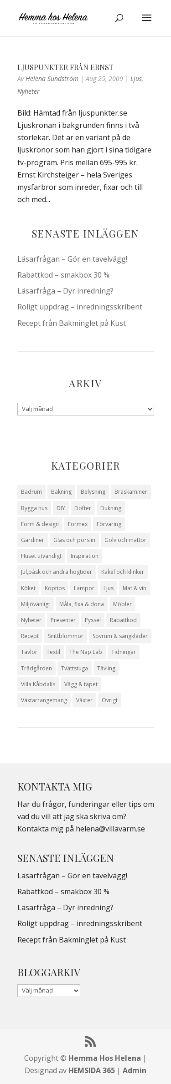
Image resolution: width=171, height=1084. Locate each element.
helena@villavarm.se (110, 829)
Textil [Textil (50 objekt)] (53, 652)
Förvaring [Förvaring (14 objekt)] (109, 524)
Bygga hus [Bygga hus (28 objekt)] (34, 508)
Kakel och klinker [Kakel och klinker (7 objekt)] (122, 572)
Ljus (136, 78)
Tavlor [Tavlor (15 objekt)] (29, 652)
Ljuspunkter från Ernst (65, 67)
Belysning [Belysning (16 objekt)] (93, 492)
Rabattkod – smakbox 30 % (63, 275)
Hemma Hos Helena (104, 1058)
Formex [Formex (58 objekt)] (78, 524)
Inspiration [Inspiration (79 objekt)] (84, 556)
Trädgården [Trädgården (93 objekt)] (36, 668)
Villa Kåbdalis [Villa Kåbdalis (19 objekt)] (38, 684)
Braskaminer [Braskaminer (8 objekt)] (130, 492)
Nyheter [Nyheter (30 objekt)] (31, 620)
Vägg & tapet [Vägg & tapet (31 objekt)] (81, 684)
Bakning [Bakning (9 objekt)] (61, 492)
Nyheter (28, 91)
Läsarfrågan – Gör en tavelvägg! (72, 259)
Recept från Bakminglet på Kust (71, 323)
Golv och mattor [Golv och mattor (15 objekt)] (125, 540)
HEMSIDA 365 (91, 1070)
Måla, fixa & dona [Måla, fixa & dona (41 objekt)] (81, 604)
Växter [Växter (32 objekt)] (84, 700)
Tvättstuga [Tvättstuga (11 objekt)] (74, 668)
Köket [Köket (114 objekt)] (28, 588)
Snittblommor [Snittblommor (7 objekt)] (65, 636)
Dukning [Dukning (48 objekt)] (110, 508)
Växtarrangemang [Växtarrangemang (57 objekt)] (44, 700)
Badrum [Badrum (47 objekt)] (31, 492)
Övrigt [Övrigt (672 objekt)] (110, 700)
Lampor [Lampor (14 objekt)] (84, 588)
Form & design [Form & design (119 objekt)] (40, 524)
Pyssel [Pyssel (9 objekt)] (93, 620)
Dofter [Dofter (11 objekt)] (82, 508)
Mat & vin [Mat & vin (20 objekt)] (134, 588)
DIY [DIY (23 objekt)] (61, 508)
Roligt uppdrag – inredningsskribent (79, 307)
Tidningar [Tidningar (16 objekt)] (123, 652)
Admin (134, 1070)
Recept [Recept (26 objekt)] (30, 636)
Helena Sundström (52, 78)
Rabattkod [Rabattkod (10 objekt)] (123, 620)
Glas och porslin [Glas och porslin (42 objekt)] (74, 540)
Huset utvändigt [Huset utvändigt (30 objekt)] (41, 556)
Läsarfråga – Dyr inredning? (65, 291)
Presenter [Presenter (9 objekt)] (63, 620)
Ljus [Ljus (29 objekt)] (109, 588)
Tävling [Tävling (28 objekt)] (106, 668)
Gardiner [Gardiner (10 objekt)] (32, 540)
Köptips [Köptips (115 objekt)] (55, 588)
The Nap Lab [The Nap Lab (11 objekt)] (85, 652)
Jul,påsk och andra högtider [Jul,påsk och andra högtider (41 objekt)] (56, 572)
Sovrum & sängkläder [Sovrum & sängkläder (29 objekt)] (120, 636)
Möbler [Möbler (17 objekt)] (122, 604)
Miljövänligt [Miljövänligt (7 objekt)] (35, 604)
